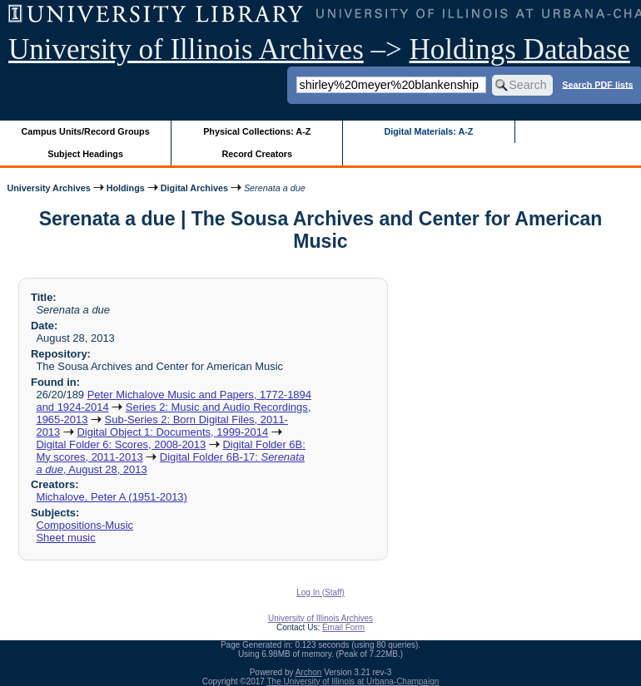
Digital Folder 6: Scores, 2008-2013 (121, 444)
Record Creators (256, 154)
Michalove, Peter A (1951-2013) (111, 497)
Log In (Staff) (320, 592)
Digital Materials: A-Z (428, 131)
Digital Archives (194, 188)
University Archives (48, 188)
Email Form (343, 627)
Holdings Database (520, 49)
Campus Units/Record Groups (86, 131)
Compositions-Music (84, 525)
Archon (309, 672)
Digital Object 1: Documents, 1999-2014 (172, 432)
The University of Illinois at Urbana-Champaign (353, 681)
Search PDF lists (597, 84)
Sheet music (65, 537)
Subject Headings (85, 154)
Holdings (126, 188)
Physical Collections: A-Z (257, 131)
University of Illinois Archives (186, 49)
